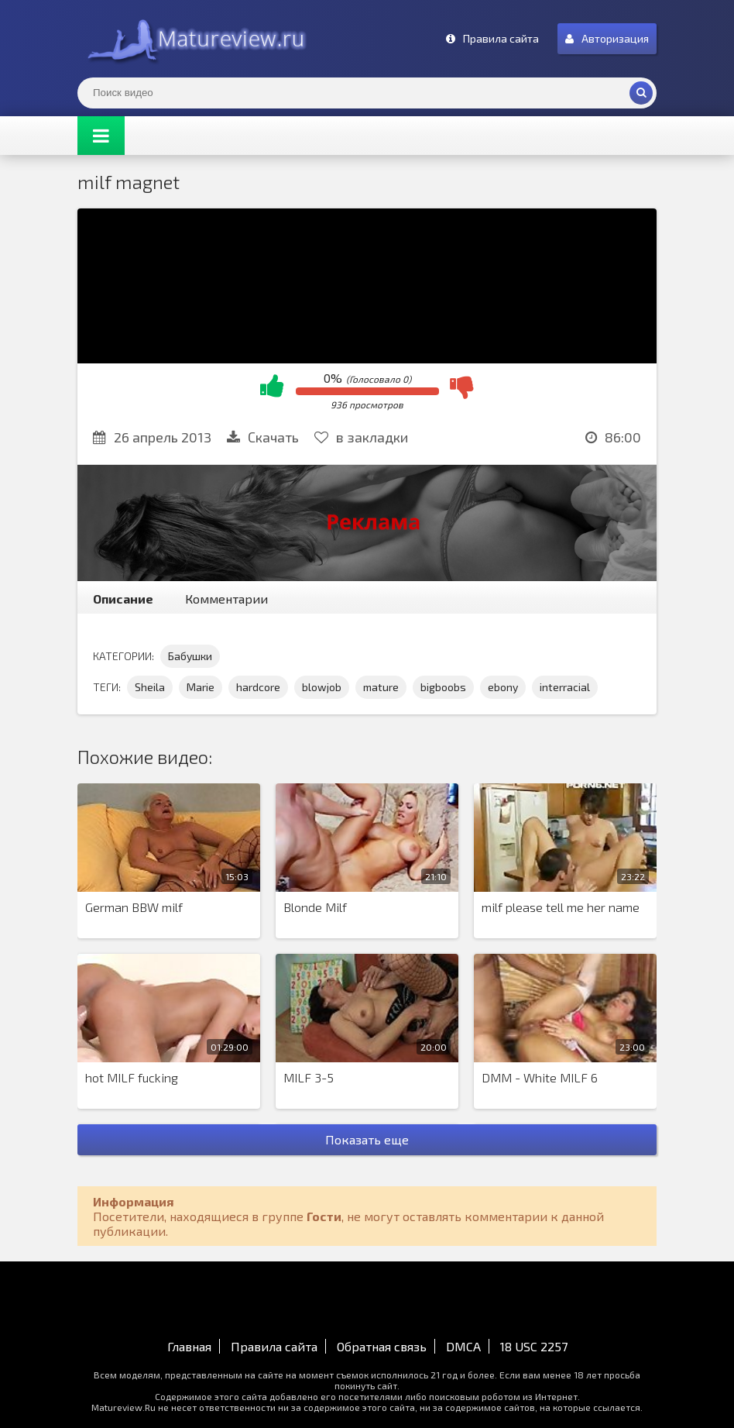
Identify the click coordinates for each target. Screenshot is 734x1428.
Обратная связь (382, 1346)
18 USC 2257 (534, 1346)
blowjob (321, 686)
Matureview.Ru (193, 38)
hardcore (258, 686)
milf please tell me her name (561, 907)
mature (381, 686)
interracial (565, 686)
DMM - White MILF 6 (540, 1077)
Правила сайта (274, 1346)
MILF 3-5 (308, 1077)
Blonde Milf (315, 907)
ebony (503, 686)
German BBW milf (134, 907)
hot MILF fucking (131, 1077)
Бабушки (190, 655)
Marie (200, 686)
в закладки (361, 437)
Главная (189, 1346)
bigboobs (443, 686)
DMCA (463, 1346)
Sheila (150, 686)
